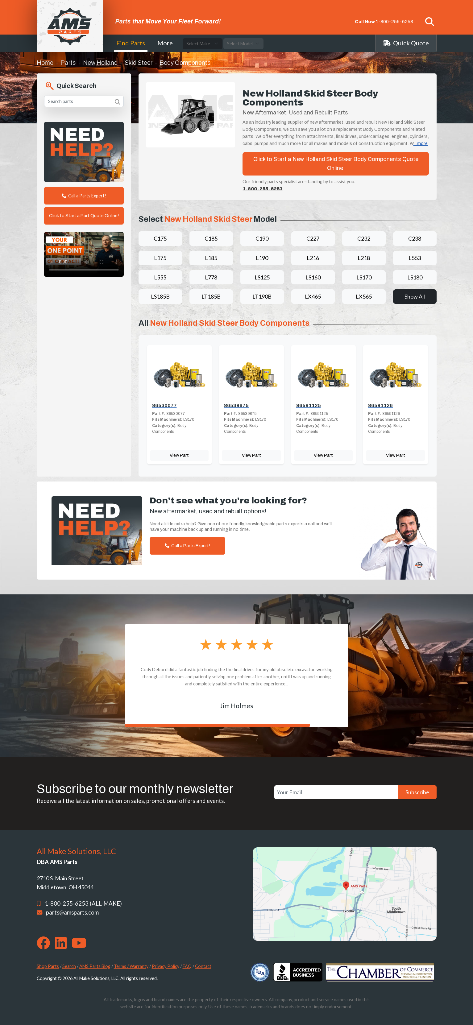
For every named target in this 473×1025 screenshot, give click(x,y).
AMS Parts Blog (94, 966)
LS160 (313, 277)
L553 (415, 257)
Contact (203, 966)
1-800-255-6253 (394, 21)
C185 (211, 238)
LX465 (313, 296)
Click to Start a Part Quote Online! (84, 215)
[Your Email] (336, 792)
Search (69, 966)
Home (45, 62)
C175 (160, 238)
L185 (211, 257)
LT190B (262, 296)
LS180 (414, 277)
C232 (363, 238)
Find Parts (130, 43)
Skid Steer (138, 62)
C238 (414, 238)
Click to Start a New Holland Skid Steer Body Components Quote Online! (335, 163)
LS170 (363, 277)
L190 (262, 257)
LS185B (160, 296)
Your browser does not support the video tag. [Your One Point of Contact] (84, 254)
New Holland (100, 62)
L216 (313, 257)
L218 (364, 257)
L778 (211, 277)
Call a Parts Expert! (84, 195)
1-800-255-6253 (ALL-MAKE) (83, 903)
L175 (160, 257)
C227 (312, 238)
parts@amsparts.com (72, 912)
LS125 (262, 277)
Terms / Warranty (131, 966)
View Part (179, 455)
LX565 (364, 296)
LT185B (211, 296)
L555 (160, 277)
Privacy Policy (165, 966)
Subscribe (417, 792)
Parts (68, 62)
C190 (261, 238)
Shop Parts (48, 966)
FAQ (187, 966)
